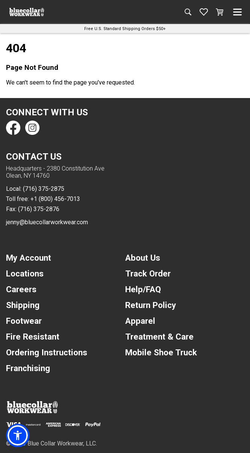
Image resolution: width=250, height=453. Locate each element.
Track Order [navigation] (148, 273)
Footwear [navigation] (24, 321)
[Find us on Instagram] (32, 128)
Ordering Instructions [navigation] (46, 352)
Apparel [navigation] (140, 321)
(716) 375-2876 (38, 209)
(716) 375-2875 (43, 188)
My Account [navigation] (28, 258)
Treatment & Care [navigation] (159, 336)
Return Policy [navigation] (150, 305)
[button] (18, 435)
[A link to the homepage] (27, 12)
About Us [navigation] (142, 258)
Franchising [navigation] (28, 368)
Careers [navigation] (21, 289)
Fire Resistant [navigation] (32, 336)
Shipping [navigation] (22, 305)
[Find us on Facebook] (13, 128)
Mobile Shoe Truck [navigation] (161, 352)
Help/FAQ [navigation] (143, 289)
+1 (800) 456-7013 (55, 198)
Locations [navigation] (25, 273)
